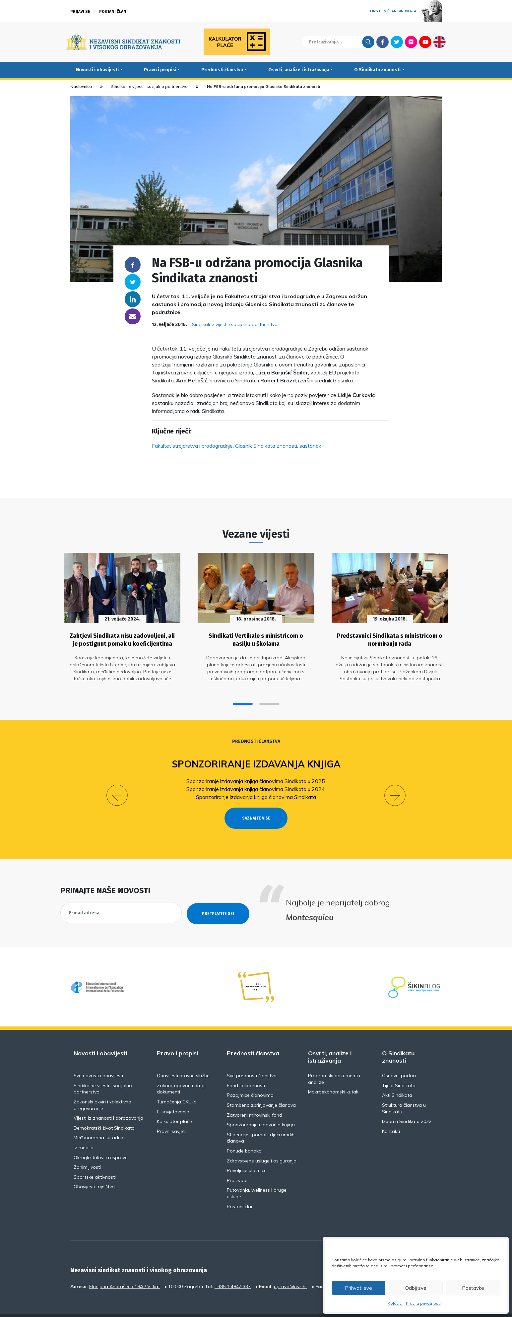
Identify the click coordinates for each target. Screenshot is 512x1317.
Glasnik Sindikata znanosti (266, 445)
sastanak (310, 445)
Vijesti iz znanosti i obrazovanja (108, 1102)
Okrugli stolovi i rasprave (101, 1141)
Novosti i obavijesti (97, 70)
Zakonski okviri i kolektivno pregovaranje (102, 1089)
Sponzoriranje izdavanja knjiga (256, 761)
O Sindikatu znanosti (377, 70)
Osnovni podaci (399, 1059)
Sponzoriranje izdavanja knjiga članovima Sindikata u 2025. (256, 777)
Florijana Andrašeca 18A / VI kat (124, 1270)
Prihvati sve (358, 1288)
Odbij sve (415, 1288)
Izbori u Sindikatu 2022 (406, 1105)
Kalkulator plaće (174, 1105)
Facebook (382, 41)
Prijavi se (80, 11)
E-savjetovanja (173, 1095)
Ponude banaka (244, 1135)
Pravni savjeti (171, 1115)
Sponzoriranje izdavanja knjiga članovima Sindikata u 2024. (256, 785)
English (439, 41)
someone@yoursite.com (133, 316)
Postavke (473, 1288)
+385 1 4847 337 (233, 1270)
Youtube (425, 41)
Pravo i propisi (160, 70)
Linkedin (133, 299)
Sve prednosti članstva (252, 1059)
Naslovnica (81, 86)
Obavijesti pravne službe (183, 1059)
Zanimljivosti (87, 1151)
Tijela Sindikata (399, 1069)
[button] (243, 701)
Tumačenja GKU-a (177, 1085)
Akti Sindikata (397, 1079)
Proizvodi (237, 1164)
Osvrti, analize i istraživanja (298, 70)
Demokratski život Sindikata (104, 1112)
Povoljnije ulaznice (247, 1154)
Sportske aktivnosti (95, 1161)
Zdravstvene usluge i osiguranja (261, 1145)
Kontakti (391, 1115)
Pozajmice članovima (250, 1079)
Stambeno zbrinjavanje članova (261, 1089)
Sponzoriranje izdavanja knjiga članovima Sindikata (256, 793)
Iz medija (84, 1131)
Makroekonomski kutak (333, 1076)
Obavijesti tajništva (94, 1171)
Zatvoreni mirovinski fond (254, 1099)
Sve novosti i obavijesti (98, 1059)
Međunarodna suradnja (99, 1122)
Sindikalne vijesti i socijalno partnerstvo (149, 86)
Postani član (112, 11)
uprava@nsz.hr (290, 1270)
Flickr (411, 41)
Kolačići (395, 1303)
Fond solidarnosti (246, 1069)
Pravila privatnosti (423, 1303)
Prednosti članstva (222, 70)
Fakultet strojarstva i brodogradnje (192, 445)
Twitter (397, 41)
